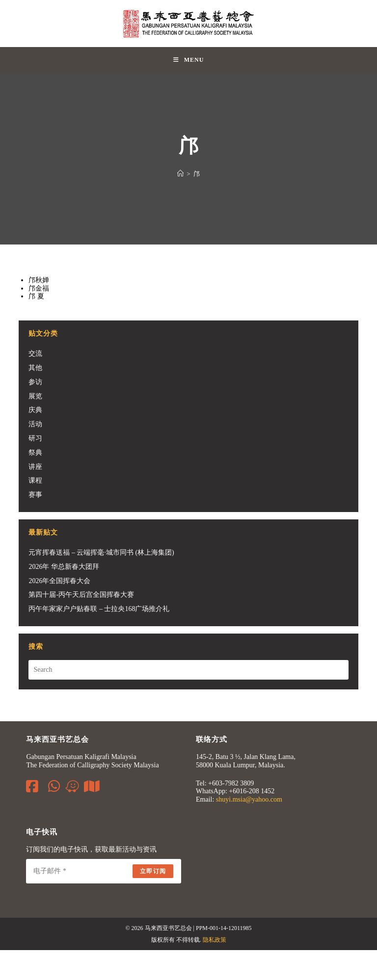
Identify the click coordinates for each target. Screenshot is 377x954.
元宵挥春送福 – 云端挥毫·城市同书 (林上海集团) (101, 556)
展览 (35, 400)
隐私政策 (214, 943)
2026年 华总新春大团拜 (63, 570)
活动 (35, 428)
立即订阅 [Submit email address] (153, 875)
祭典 (35, 456)
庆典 (35, 414)
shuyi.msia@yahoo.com (249, 803)
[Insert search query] (188, 674)
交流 (35, 357)
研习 (35, 442)
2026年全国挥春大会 (59, 584)
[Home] (180, 177)
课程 (35, 485)
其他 (35, 371)
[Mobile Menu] (188, 62)
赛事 (35, 498)
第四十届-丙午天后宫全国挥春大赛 (81, 599)
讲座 (35, 470)
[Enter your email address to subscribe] (103, 875)
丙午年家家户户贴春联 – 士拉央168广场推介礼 (98, 612)
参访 (35, 386)
